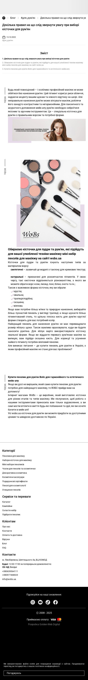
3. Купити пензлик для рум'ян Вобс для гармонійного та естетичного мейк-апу (36, 69)
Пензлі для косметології (14, 485)
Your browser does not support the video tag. (44, 653)
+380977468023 (10, 575)
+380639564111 (10, 571)
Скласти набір (9, 510)
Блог (13, 17)
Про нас (6, 526)
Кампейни (7, 506)
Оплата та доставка (12, 535)
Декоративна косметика (14, 473)
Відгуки (6, 539)
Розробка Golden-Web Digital (44, 624)
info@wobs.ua (9, 579)
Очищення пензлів (11, 490)
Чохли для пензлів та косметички (18, 468)
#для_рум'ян (28, 17)
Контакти (7, 531)
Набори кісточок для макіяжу (17, 460)
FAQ (4, 548)
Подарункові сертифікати (14, 481)
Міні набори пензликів (13, 464)
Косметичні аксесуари (13, 477)
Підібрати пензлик (11, 514)
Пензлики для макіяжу (13, 456)
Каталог (6, 502)
